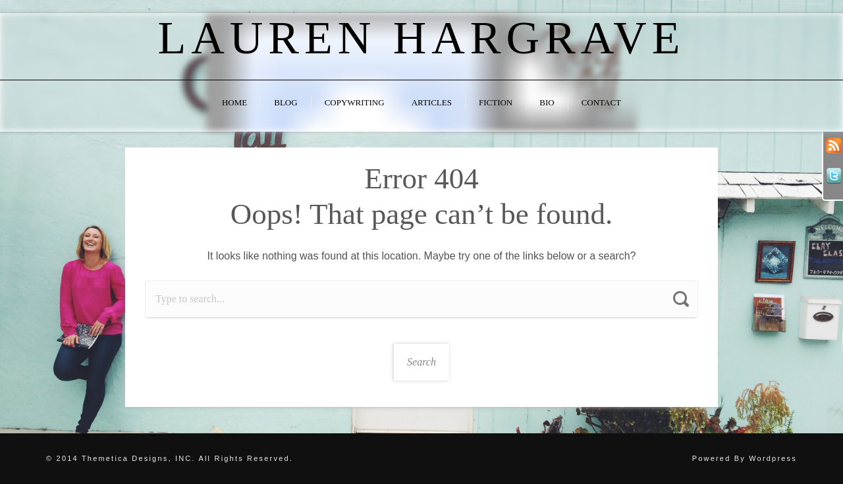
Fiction (495, 102)
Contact (601, 102)
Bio (546, 102)
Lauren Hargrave (421, 38)
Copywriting (355, 102)
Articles (432, 102)
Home (234, 102)
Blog (285, 102)
